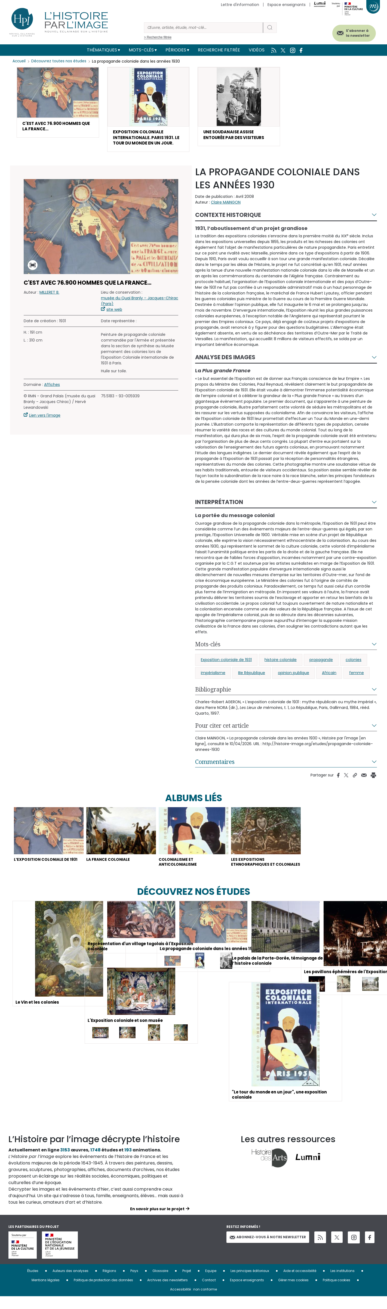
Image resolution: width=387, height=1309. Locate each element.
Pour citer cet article (222, 728)
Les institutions (342, 1283)
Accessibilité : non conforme (193, 1301)
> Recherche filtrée (157, 37)
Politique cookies (336, 1292)
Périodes (175, 50)
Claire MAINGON (226, 205)
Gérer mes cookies (293, 1292)
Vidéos (257, 50)
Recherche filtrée (219, 50)
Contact (209, 1292)
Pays (134, 1283)
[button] (58, 103)
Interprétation (219, 505)
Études (32, 1283)
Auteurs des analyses (70, 1283)
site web (114, 312)
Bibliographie (213, 692)
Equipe (210, 1283)
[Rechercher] (203, 27)
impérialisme (213, 675)
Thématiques (102, 50)
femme (356, 675)
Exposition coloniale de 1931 (226, 662)
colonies (353, 662)
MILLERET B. (49, 295)
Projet (186, 1283)
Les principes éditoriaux (250, 1283)
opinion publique (293, 675)
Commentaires (215, 764)
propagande (321, 662)
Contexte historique (228, 218)
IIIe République (251, 675)
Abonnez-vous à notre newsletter (268, 1249)
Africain (329, 675)
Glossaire (160, 1283)
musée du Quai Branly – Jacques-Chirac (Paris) (139, 303)
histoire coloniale (281, 662)
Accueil (19, 61)
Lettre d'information (240, 5)
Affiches (52, 387)
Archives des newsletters (167, 1292)
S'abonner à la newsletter (352, 32)
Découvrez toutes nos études (60, 61)
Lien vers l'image (44, 418)
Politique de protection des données (103, 1292)
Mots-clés (141, 50)
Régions (109, 1283)
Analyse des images (225, 360)
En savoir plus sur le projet (157, 1221)
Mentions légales (46, 1292)
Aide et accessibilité (299, 1283)
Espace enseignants (287, 5)
